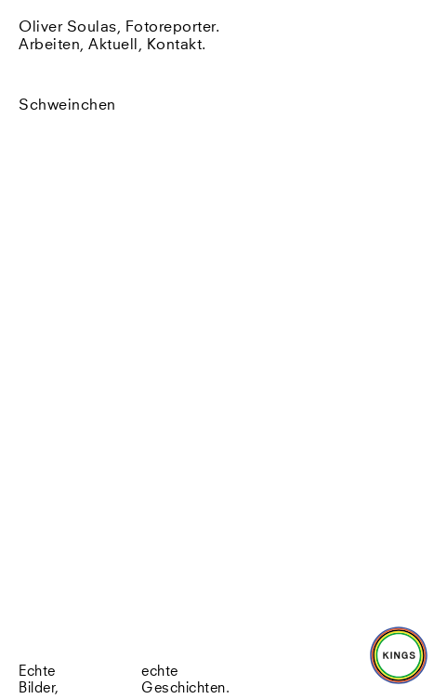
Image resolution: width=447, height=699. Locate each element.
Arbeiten (49, 44)
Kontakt (175, 44)
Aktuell (113, 44)
